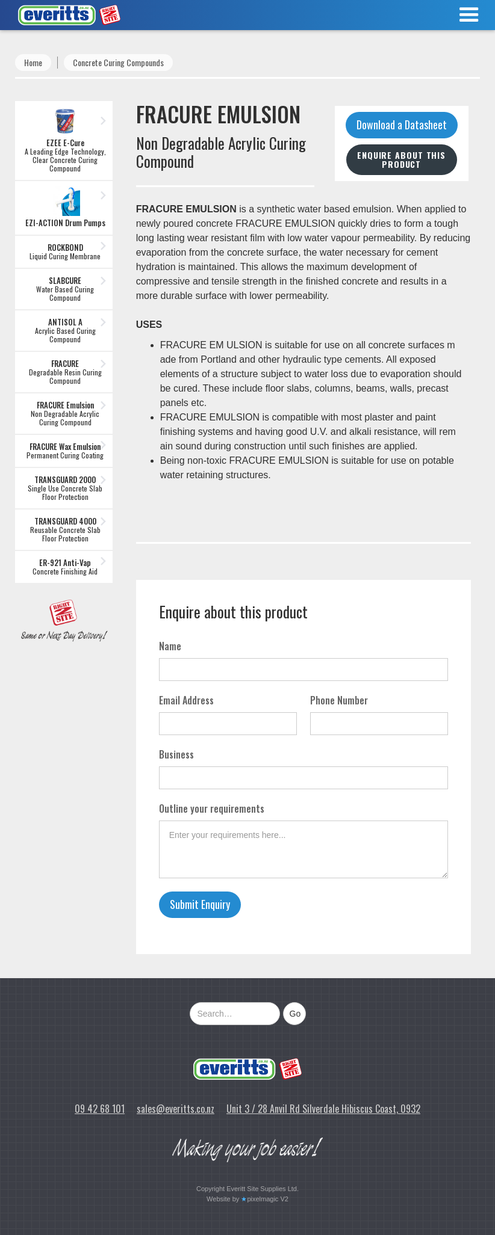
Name (170, 646)
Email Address (186, 700)
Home (33, 62)
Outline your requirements (211, 808)
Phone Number (339, 700)
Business (176, 754)
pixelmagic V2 (267, 1199)
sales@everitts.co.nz (175, 1108)
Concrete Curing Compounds (118, 62)
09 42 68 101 (100, 1108)
